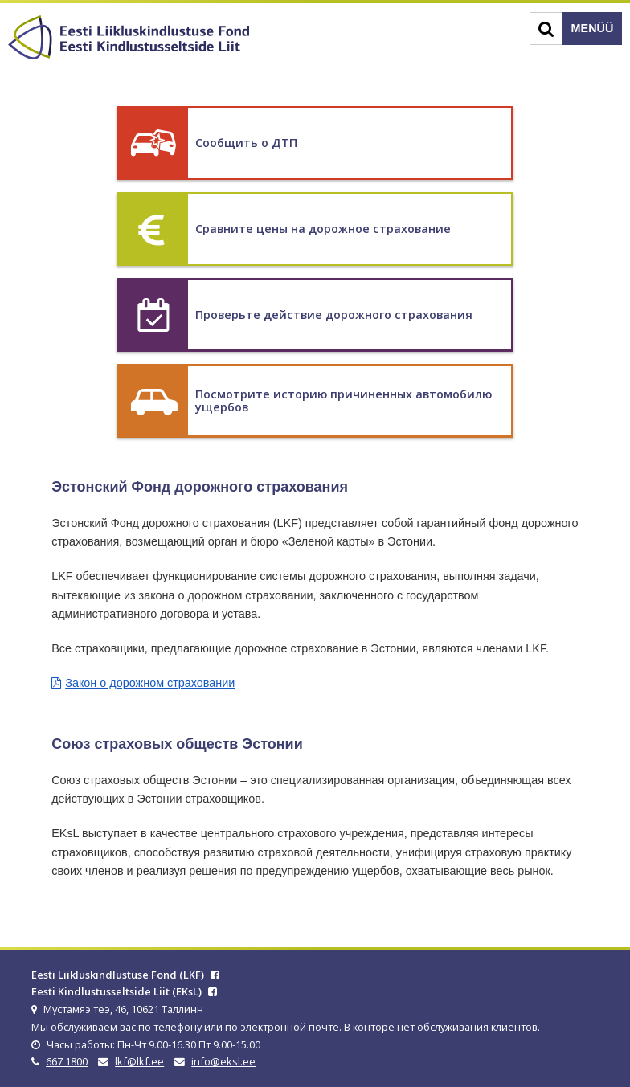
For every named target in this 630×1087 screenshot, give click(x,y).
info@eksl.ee (223, 1061)
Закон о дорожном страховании (150, 682)
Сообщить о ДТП (246, 142)
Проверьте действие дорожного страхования (333, 314)
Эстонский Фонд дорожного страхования (199, 487)
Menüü (592, 28)
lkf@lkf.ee (139, 1061)
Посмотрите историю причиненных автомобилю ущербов (343, 400)
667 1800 (67, 1061)
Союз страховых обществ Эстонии (177, 744)
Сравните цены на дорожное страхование (323, 228)
